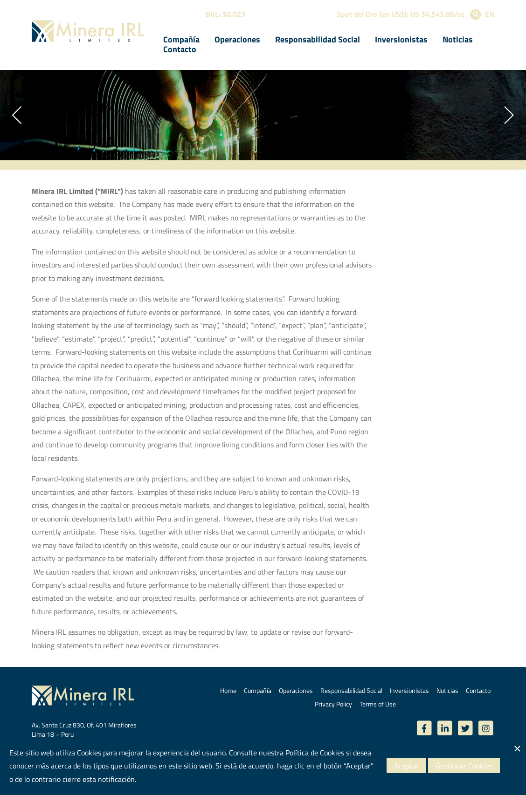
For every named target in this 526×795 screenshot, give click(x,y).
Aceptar (406, 765)
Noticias (458, 39)
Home (228, 690)
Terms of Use (378, 704)
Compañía (181, 39)
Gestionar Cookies (464, 765)
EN (489, 14)
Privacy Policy (333, 704)
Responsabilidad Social (317, 39)
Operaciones (237, 39)
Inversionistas (401, 39)
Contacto (179, 49)
